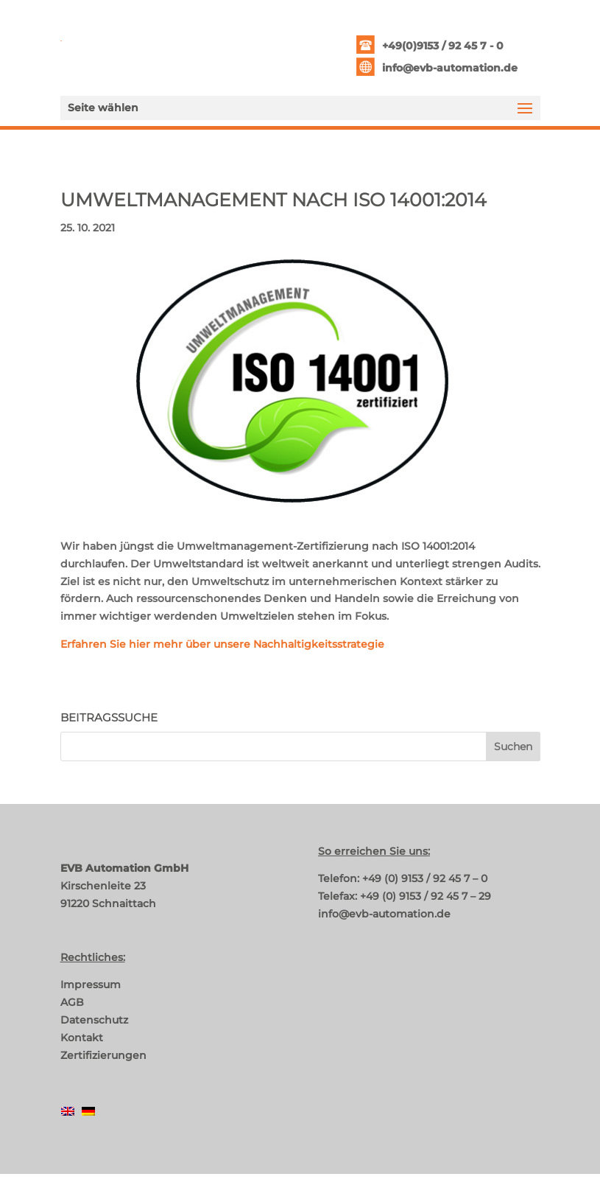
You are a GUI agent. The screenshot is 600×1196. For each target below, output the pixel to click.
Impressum (90, 984)
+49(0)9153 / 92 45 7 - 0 (443, 45)
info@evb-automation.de (450, 67)
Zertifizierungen (103, 1055)
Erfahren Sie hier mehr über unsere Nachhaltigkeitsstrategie (222, 644)
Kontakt (81, 1037)
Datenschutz (94, 1020)
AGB (72, 1002)
